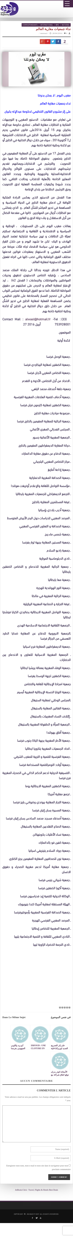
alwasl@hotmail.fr (38, 319)
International (46, 24)
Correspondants (30, 24)
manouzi (44, 33)
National (66, 24)
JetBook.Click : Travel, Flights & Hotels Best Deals (36, 1190)
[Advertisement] (38, 1062)
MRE (57, 24)
